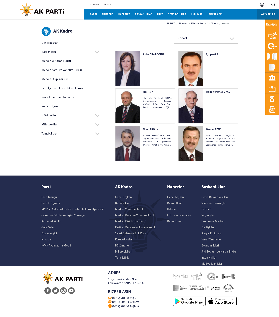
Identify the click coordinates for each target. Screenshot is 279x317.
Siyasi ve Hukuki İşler (214, 203)
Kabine (171, 209)
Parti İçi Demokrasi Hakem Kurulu (62, 88)
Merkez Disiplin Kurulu (55, 79)
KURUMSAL (197, 14)
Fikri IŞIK (148, 92)
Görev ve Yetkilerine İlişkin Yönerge (63, 215)
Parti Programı (50, 203)
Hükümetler (49, 115)
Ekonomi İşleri (210, 245)
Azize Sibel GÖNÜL (154, 54)
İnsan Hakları (209, 257)
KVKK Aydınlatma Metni (56, 245)
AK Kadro (183, 24)
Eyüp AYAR (212, 54)
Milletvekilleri (50, 124)
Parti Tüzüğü (49, 197)
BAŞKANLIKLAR (143, 14)
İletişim (107, 4)
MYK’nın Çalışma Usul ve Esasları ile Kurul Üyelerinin (72, 209)
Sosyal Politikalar (212, 233)
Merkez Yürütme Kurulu (56, 61)
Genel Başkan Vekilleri (214, 197)
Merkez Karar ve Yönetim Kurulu (62, 70)
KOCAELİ (183, 38)
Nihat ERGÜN (150, 129)
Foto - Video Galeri (179, 215)
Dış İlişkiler (207, 227)
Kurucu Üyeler (50, 106)
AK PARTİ (171, 24)
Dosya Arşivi (49, 233)
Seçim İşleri (208, 215)
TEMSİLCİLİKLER (177, 14)
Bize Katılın (95, 4)
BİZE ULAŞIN (215, 14)
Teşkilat (206, 209)
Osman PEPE (213, 129)
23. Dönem (212, 24)
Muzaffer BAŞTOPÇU (218, 92)
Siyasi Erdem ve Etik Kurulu (58, 97)
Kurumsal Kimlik (51, 221)
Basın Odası (174, 221)
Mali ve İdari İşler (211, 263)
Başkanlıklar (49, 52)
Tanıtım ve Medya (212, 221)
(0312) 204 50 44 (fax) (123, 306)
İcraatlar (46, 239)
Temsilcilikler (49, 133)
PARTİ (93, 14)
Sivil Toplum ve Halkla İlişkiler (219, 251)
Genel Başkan (50, 42)
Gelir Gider (48, 227)
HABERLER (124, 14)
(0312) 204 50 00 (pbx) (124, 298)
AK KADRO (108, 14)
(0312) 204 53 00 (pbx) (124, 302)
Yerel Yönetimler (211, 239)
